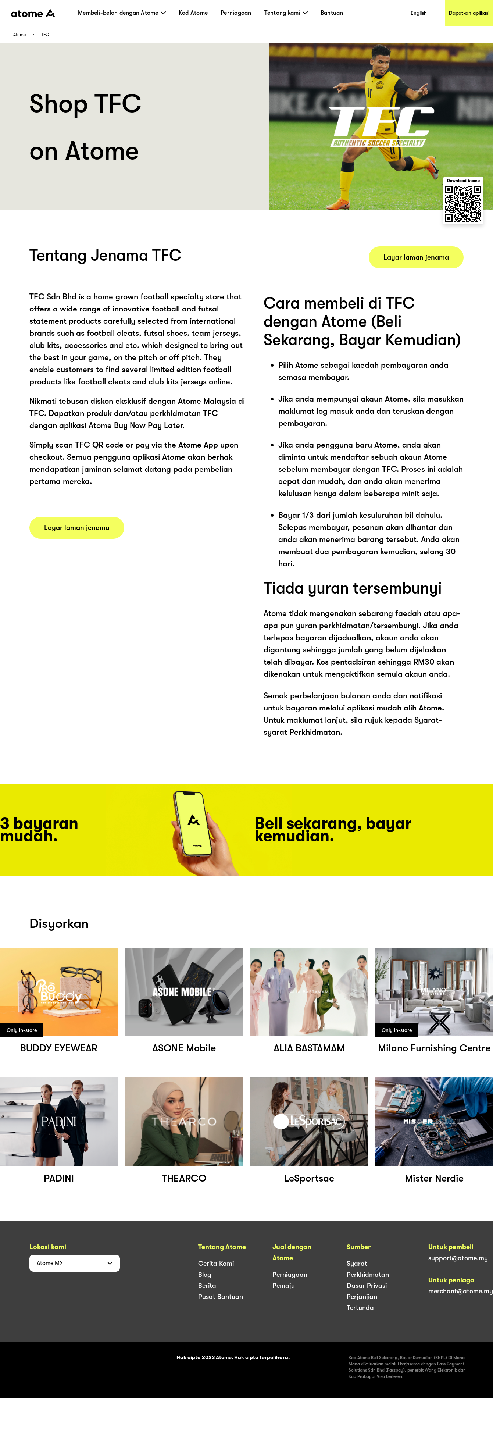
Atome (19, 34)
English (419, 13)
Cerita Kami (216, 1263)
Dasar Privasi (367, 1285)
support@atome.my (458, 1258)
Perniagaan (236, 13)
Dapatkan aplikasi (469, 13)
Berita (207, 1285)
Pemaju (283, 1285)
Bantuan (332, 13)
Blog (204, 1274)
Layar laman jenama (77, 528)
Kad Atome (193, 13)
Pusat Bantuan (220, 1296)
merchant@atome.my (460, 1291)
